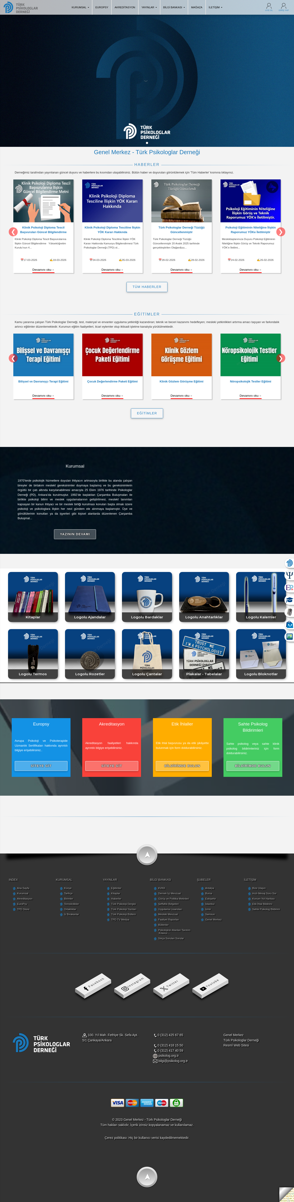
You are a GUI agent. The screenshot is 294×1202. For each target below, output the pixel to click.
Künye (68, 888)
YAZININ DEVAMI (75, 534)
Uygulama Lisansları (170, 909)
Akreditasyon (24, 898)
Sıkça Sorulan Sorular (171, 938)
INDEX (13, 879)
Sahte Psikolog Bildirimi (266, 909)
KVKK (161, 888)
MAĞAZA (196, 7)
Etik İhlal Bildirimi (262, 904)
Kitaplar (115, 893)
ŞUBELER (204, 879)
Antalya (209, 888)
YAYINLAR (149, 7)
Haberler (116, 898)
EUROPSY (101, 7)
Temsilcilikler (71, 904)
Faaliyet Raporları (168, 919)
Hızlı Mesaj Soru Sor (264, 893)
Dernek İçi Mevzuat (169, 893)
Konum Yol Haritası (263, 898)
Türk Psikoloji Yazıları (123, 909)
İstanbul (209, 904)
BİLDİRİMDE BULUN (182, 766)
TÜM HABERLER (147, 287)
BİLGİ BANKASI (174, 7)
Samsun (210, 914)
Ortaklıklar (70, 909)
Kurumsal (22, 893)
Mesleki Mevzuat (168, 914)
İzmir (208, 909)
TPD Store (23, 909)
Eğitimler (116, 888)
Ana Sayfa (23, 888)
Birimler (68, 898)
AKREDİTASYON (125, 7)
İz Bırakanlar (71, 914)
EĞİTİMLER (147, 413)
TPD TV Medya (120, 919)
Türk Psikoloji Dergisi (123, 904)
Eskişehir (210, 898)
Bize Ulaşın (259, 888)
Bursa (208, 893)
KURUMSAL (80, 7)
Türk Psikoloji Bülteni (123, 914)
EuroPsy (22, 904)
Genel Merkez (213, 919)
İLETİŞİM (215, 7)
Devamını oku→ (43, 269)
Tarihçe (68, 893)
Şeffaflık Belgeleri (168, 904)
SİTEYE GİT (41, 766)
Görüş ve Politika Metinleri (173, 898)
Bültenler (163, 924)
